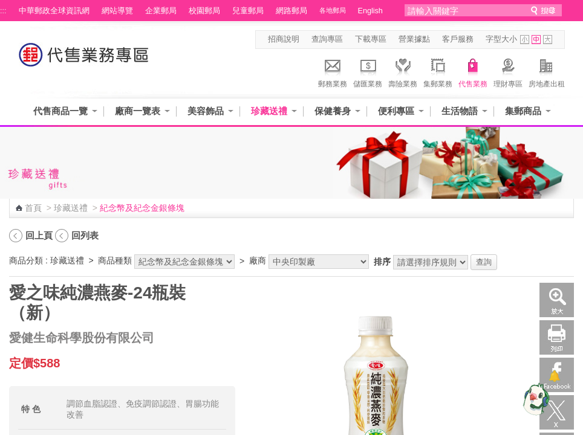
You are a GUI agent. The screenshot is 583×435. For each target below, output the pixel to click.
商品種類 (115, 260)
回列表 (85, 235)
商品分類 (26, 260)
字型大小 (501, 39)
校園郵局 (204, 11)
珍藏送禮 (269, 111)
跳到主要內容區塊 (6, 6)
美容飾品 (205, 111)
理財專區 (508, 71)
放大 (556, 300)
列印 (556, 337)
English (370, 11)
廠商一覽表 (137, 111)
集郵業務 (437, 71)
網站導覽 (117, 11)
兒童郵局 (248, 11)
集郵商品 (523, 111)
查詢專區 (327, 39)
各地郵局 (332, 10)
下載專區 (370, 39)
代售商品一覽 (60, 111)
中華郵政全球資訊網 (54, 11)
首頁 (33, 208)
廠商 (257, 260)
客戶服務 (458, 39)
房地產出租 (547, 71)
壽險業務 (402, 71)
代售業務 (472, 71)
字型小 (524, 39)
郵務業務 (332, 71)
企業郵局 (161, 11)
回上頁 (39, 235)
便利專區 (396, 111)
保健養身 (332, 111)
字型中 (536, 39)
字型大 (547, 39)
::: (3, 11)
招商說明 (283, 39)
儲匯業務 (367, 71)
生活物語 (459, 111)
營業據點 (414, 39)
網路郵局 (291, 11)
